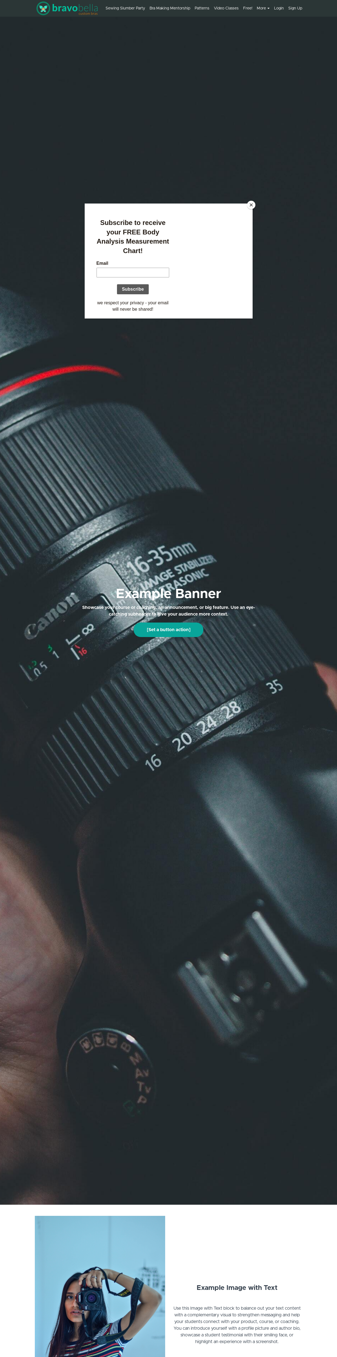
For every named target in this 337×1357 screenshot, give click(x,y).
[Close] (251, 205)
